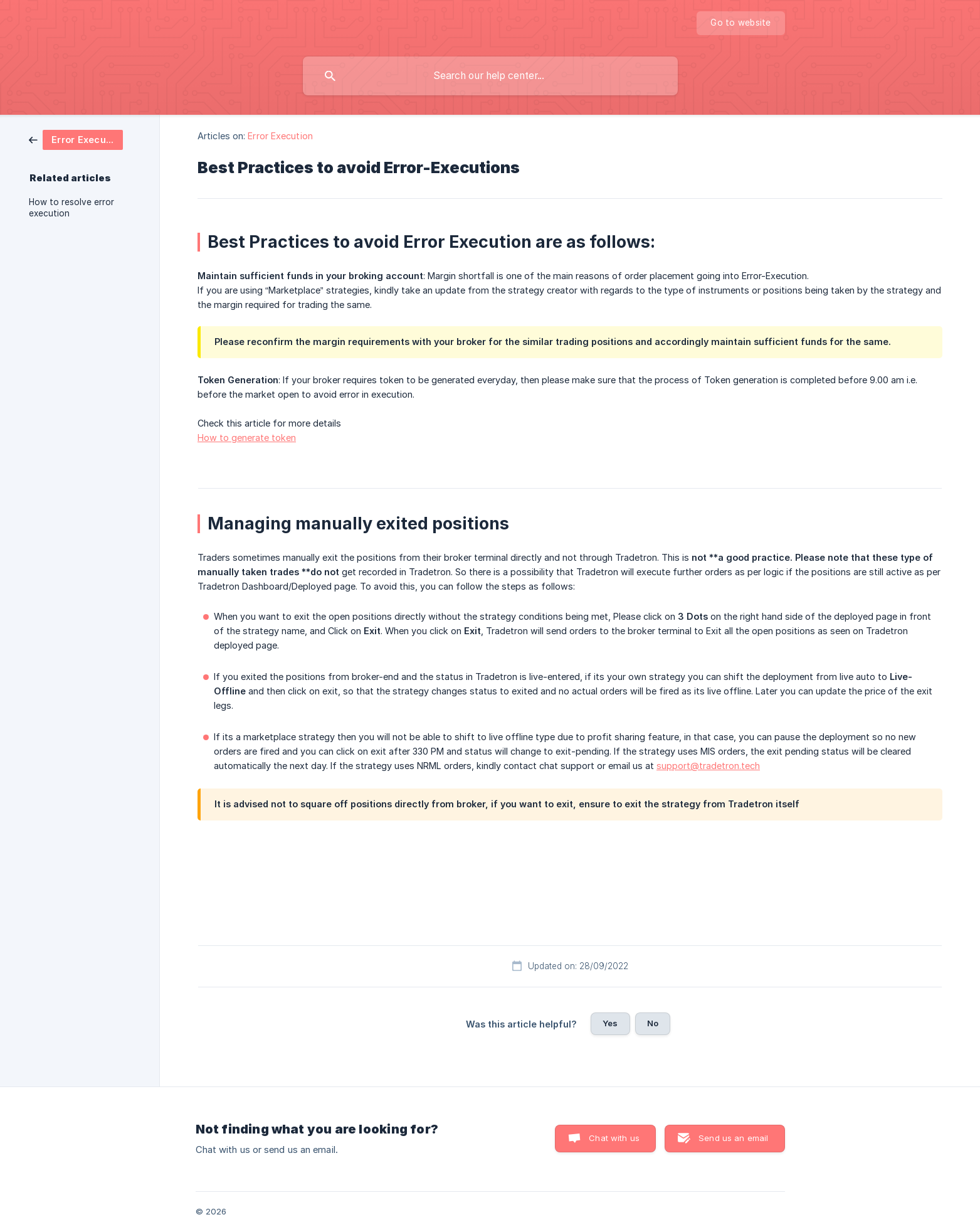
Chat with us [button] (614, 1138)
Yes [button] (610, 1023)
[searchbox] (490, 75)
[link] (76, 139)
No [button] (652, 1023)
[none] (740, 23)
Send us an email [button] (733, 1138)
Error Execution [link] (280, 135)
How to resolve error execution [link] (71, 207)
